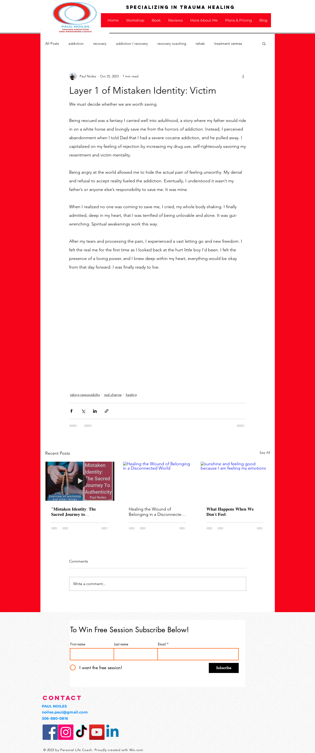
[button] (264, 43)
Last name (121, 644)
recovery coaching (171, 43)
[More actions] (243, 76)
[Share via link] (106, 411)
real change (113, 394)
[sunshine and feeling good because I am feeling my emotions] (235, 481)
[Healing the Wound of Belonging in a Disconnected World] (157, 481)
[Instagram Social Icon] (65, 732)
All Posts (52, 43)
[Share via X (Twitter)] (83, 411)
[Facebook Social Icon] (50, 732)
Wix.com (136, 750)
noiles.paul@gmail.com (65, 712)
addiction (75, 43)
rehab (200, 43)
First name (77, 644)
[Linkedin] (112, 732)
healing (131, 394)
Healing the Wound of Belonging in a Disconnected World (156, 511)
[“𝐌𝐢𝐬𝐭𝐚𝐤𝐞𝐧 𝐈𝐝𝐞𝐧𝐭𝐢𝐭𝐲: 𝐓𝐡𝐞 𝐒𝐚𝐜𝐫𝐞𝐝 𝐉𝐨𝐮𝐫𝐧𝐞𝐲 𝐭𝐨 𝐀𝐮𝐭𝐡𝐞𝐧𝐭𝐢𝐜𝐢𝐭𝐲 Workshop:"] (80, 481)
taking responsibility (85, 394)
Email (162, 644)
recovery (99, 43)
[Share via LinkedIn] (95, 411)
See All (265, 452)
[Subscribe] (224, 668)
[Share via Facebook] (71, 411)
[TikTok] (81, 732)
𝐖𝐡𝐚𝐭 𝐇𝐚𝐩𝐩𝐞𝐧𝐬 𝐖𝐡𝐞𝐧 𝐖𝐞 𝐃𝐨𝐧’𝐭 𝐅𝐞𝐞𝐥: (230, 511)
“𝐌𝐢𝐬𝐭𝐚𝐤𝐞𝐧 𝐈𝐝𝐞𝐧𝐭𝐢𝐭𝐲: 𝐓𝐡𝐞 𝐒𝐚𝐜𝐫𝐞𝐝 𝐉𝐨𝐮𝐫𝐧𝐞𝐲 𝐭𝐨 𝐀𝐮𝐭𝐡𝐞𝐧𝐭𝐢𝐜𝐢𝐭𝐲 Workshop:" (75, 511)
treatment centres (228, 43)
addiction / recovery (132, 43)
